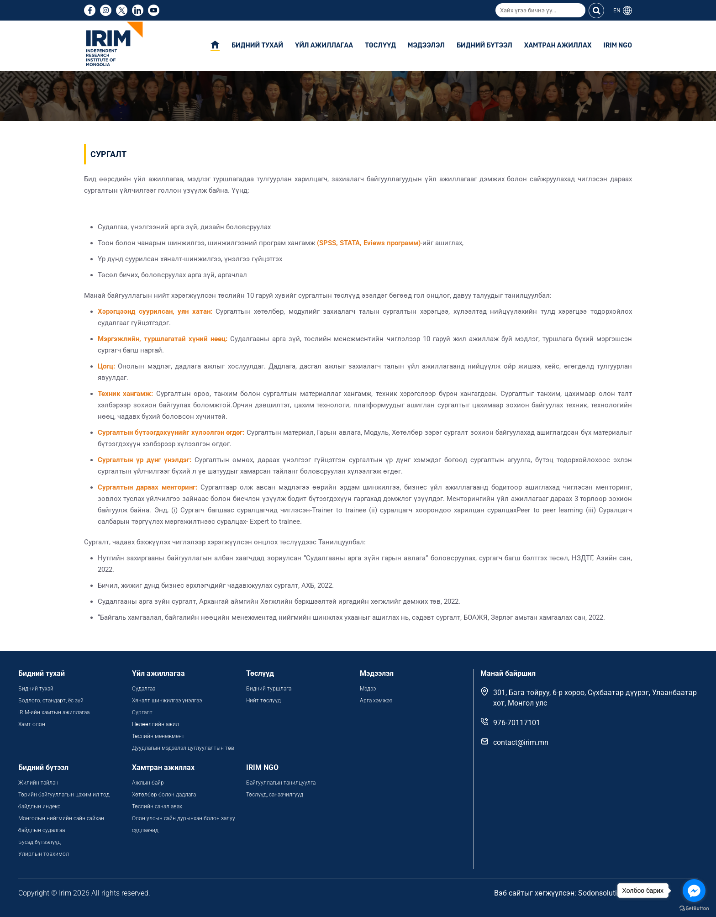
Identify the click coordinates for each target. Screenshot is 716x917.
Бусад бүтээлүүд (39, 842)
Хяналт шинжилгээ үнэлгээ (167, 700)
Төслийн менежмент (158, 736)
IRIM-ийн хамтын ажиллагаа (54, 712)
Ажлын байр (148, 783)
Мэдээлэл (426, 45)
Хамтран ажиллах (558, 45)
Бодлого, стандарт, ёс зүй (51, 700)
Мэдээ (368, 688)
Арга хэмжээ (376, 700)
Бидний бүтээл (484, 45)
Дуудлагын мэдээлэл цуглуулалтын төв (183, 748)
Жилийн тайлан (38, 783)
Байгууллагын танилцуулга (281, 783)
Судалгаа (143, 688)
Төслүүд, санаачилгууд (274, 794)
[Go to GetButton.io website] (694, 908)
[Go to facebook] (694, 890)
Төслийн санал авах (157, 806)
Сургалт (142, 712)
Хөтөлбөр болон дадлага (164, 794)
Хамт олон (31, 724)
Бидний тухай (257, 45)
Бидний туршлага (268, 688)
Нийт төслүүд (263, 700)
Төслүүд (380, 45)
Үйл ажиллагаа (324, 45)
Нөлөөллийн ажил (155, 724)
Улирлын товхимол (43, 854)
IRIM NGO (617, 45)
